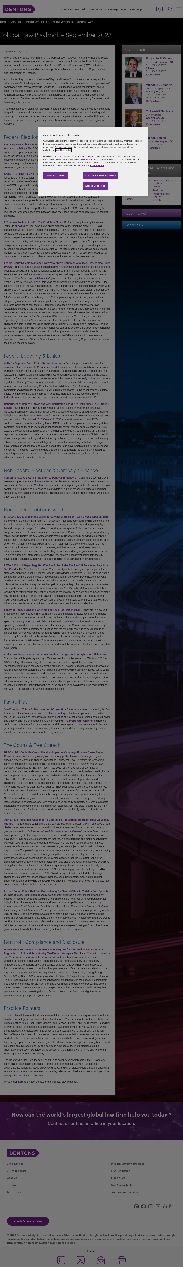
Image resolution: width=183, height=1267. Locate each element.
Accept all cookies (95, 186)
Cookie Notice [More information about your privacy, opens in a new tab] (97, 165)
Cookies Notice (63, 150)
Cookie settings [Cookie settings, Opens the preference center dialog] (55, 175)
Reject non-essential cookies (100, 175)
